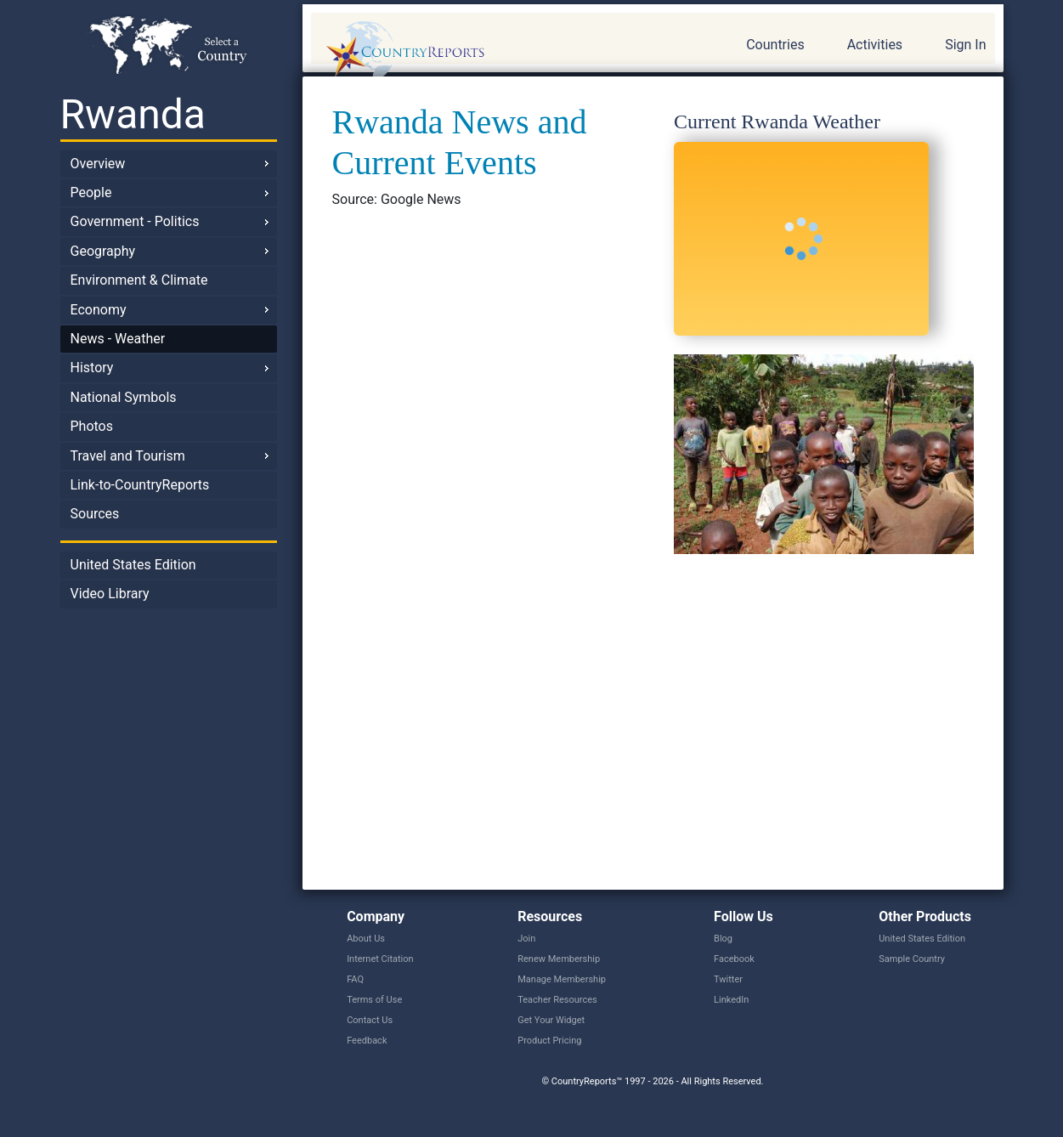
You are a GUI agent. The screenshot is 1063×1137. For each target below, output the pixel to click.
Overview (98, 164)
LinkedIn (731, 999)
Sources (95, 514)
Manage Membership (561, 979)
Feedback (367, 1040)
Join (526, 938)
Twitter (728, 979)
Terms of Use (374, 999)
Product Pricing (549, 1040)
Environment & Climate (139, 280)
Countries (775, 45)
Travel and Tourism (128, 456)
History (92, 367)
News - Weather (118, 339)
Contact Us (370, 1020)
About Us (366, 938)
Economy (99, 310)
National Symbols (124, 397)
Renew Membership (558, 958)
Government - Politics (135, 221)
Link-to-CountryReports (140, 485)
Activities (874, 45)
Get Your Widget (551, 1020)
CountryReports (497, 51)
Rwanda (133, 114)
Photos (92, 426)
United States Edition (133, 565)
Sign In (965, 45)
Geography (103, 251)
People (91, 192)
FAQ (355, 979)
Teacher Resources (557, 999)
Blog (723, 938)
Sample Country (912, 958)
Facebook (734, 958)
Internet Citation (380, 958)
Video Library (110, 593)
